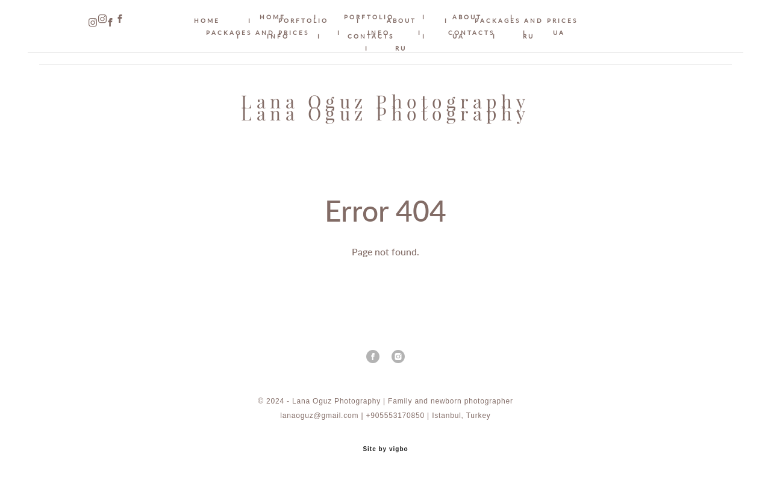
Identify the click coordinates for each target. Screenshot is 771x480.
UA (559, 32)
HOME (273, 16)
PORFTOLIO (369, 16)
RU (401, 48)
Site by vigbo (385, 452)
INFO (378, 32)
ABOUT (467, 16)
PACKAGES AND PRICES (257, 32)
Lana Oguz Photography (385, 114)
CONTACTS (471, 32)
